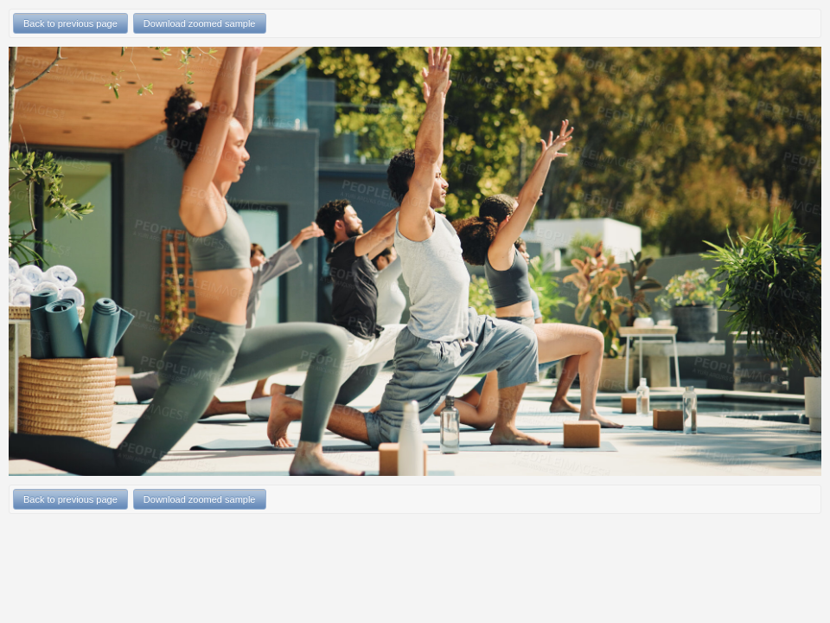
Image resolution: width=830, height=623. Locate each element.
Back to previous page (70, 23)
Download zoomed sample (200, 23)
